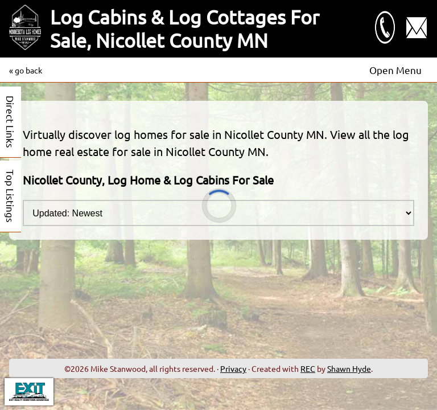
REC (307, 368)
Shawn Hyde (349, 368)
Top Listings (11, 196)
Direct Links (11, 122)
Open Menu (395, 70)
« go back (25, 70)
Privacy (233, 368)
